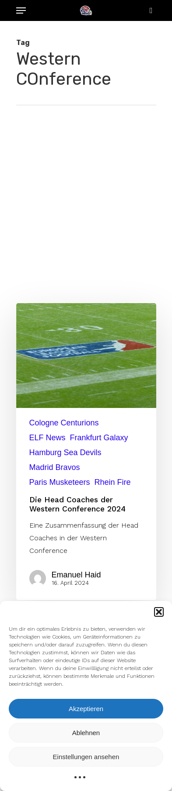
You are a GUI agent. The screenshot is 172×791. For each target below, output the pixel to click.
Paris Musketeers (59, 482)
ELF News (47, 437)
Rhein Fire (113, 482)
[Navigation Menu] (21, 10)
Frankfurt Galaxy (99, 437)
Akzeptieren (86, 708)
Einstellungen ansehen (86, 756)
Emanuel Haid (76, 574)
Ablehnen (86, 732)
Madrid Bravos (54, 467)
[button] (158, 612)
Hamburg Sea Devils (65, 452)
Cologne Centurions (64, 422)
